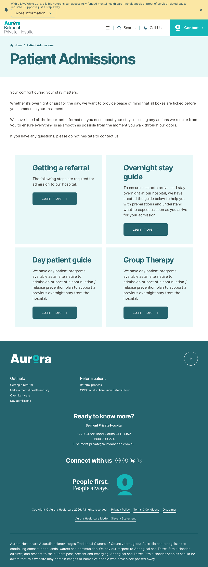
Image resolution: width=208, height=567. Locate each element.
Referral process (91, 385)
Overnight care (20, 395)
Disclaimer (169, 509)
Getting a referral (21, 385)
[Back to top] (191, 359)
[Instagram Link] (118, 460)
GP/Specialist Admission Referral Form (105, 390)
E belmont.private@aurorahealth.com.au (104, 444)
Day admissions (20, 400)
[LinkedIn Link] (132, 460)
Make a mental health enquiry (29, 390)
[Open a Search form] (126, 28)
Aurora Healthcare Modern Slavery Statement (105, 518)
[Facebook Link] (125, 460)
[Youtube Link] (139, 460)
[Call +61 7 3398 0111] (152, 28)
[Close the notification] (201, 10)
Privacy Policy (120, 509)
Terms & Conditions (146, 509)
